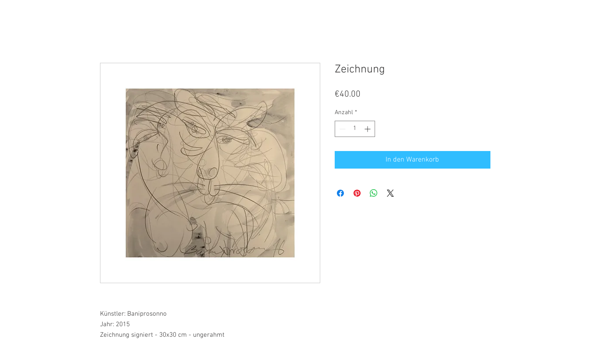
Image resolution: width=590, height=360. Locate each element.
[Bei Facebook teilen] (340, 193)
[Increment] (368, 129)
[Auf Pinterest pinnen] (357, 193)
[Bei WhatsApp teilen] (373, 193)
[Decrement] (341, 129)
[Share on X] (390, 193)
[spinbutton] (355, 129)
